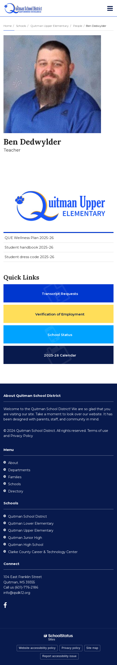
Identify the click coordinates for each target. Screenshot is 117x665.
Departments (19, 470)
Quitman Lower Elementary (31, 523)
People (77, 26)
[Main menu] (110, 8)
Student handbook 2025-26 (29, 247)
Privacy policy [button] (71, 648)
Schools (21, 26)
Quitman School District (27, 516)
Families (14, 477)
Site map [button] (92, 648)
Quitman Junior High (25, 538)
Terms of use (97, 431)
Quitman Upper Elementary (49, 26)
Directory (15, 491)
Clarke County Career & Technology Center (43, 552)
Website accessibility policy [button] (37, 648)
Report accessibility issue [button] (59, 656)
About (13, 463)
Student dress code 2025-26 (29, 257)
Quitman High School (25, 545)
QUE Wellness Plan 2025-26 (29, 238)
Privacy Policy (21, 436)
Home (7, 26)
